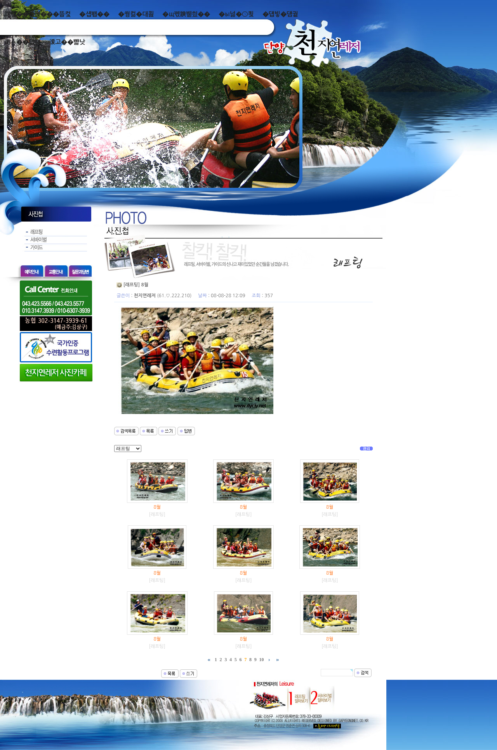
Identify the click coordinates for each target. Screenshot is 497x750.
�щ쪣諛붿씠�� (186, 14)
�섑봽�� (94, 14)
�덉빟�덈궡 (280, 14)
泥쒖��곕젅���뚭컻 (37, 14)
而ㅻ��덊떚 (22, 42)
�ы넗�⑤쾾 (236, 14)
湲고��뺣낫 (67, 42)
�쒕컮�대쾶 (136, 14)
